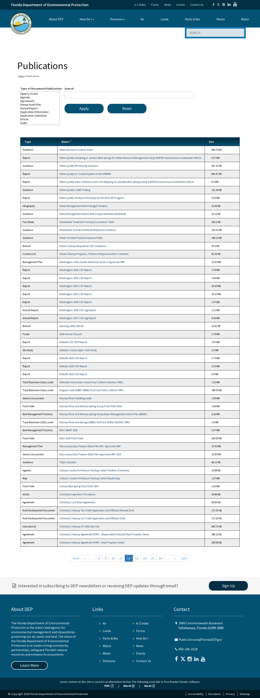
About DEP (56, 19)
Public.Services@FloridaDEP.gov (200, 640)
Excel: (149, 686)
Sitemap (245, 694)
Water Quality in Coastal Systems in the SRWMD (85, 174)
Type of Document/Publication (41, 88)
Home (21, 76)
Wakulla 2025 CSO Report (73, 358)
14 (144, 558)
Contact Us (197, 4)
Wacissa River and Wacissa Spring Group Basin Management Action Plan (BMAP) (103, 414)
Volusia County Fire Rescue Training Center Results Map (90, 478)
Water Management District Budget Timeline (83, 206)
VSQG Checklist (68, 462)
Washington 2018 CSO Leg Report (78, 310)
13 (136, 558)
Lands (164, 19)
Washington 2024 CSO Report (76, 278)
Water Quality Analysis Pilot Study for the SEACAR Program (92, 198)
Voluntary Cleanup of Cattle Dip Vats (80, 526)
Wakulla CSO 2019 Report (73, 342)
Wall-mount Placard (71, 334)
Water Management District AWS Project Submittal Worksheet (93, 214)
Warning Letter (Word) (71, 326)
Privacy (230, 694)
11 (120, 558)
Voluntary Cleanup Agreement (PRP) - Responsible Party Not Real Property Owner (104, 534)
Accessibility (196, 694)
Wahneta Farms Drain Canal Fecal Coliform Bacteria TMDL (91, 382)
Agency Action (40, 93)
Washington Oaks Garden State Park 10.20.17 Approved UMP (92, 262)
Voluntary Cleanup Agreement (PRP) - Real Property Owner (92, 542)
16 (160, 558)
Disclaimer (214, 694)
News (167, 4)
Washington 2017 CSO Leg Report (78, 318)
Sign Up (228, 585)
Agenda (40, 97)
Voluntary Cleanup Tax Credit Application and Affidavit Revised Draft (97, 510)
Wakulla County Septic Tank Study (78, 350)
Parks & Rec (192, 19)
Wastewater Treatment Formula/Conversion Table (87, 222)
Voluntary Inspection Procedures (77, 494)
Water (245, 19)
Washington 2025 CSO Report (76, 270)
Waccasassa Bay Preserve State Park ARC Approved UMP (90, 446)
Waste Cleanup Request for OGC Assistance (83, 246)
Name (67, 142)
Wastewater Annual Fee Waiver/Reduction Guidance (88, 230)
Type (28, 142)
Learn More (29, 665)
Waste (221, 19)
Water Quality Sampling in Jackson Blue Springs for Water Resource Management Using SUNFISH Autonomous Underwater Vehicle (130, 158)
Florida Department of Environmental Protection (50, 4)
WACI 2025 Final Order (71, 438)
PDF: (109, 686)
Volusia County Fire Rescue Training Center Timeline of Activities (94, 470)
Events (181, 4)
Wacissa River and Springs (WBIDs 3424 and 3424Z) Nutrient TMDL (95, 422)
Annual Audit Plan (40, 104)
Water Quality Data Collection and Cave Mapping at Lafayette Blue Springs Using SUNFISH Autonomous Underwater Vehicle (127, 182)
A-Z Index (140, 4)
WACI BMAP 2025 (69, 430)
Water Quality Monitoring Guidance (79, 166)
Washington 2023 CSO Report (76, 286)
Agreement (40, 101)
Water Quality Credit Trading (75, 190)
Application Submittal (40, 115)
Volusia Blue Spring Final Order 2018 (79, 486)
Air (142, 19)
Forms (155, 4)
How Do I (86, 19)
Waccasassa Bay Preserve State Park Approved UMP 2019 (90, 454)
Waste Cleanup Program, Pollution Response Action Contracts (94, 254)
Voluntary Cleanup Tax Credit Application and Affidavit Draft (92, 518)
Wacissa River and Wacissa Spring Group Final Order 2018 (91, 406)
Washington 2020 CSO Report (76, 302)
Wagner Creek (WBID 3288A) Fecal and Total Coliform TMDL (92, 390)
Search (69, 88)
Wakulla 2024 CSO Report (73, 366)
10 (113, 558)
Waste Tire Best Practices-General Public (81, 238)
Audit (40, 123)
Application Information (40, 112)
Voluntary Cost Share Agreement (77, 502)
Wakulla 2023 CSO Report (73, 374)
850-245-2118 (188, 649)
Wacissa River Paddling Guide (76, 398)
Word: (129, 686)
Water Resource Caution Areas (76, 150)
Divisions (116, 19)
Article (40, 119)
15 (152, 558)
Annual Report (40, 108)
